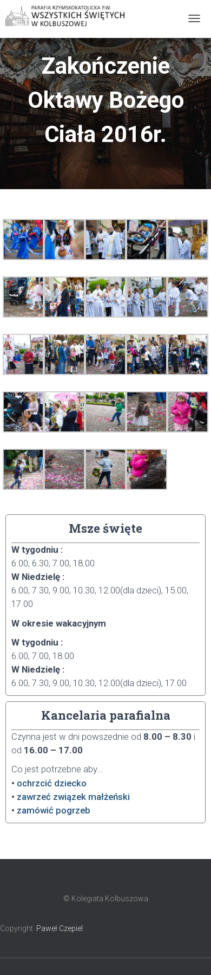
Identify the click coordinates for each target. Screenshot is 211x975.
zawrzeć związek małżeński (73, 796)
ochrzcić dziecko (52, 783)
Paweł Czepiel (59, 928)
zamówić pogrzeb (53, 810)
